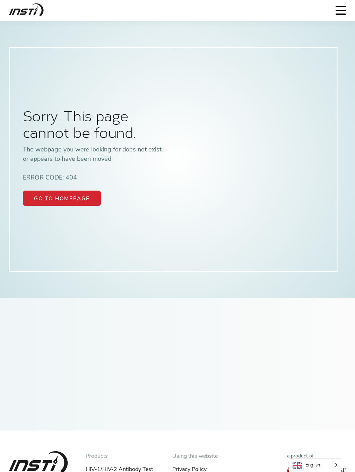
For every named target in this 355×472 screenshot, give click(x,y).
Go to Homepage (62, 198)
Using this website (195, 456)
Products (97, 456)
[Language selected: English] (315, 465)
